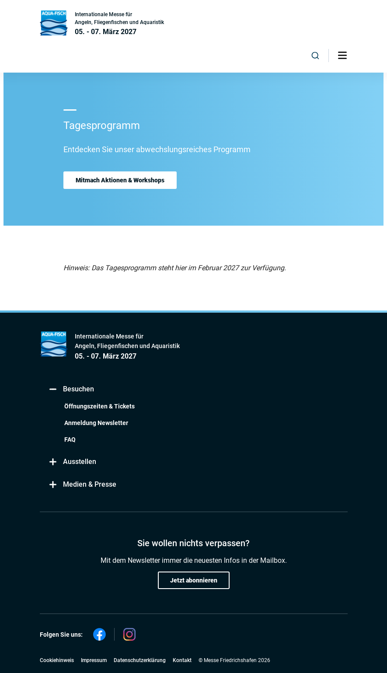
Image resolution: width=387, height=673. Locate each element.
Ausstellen (72, 462)
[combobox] (315, 55)
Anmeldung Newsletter (96, 422)
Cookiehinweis (57, 660)
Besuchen (71, 389)
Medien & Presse (82, 484)
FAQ (70, 439)
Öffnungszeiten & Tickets (99, 406)
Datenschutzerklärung (140, 660)
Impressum (94, 660)
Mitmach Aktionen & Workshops (120, 180)
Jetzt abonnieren (193, 580)
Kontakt (182, 660)
